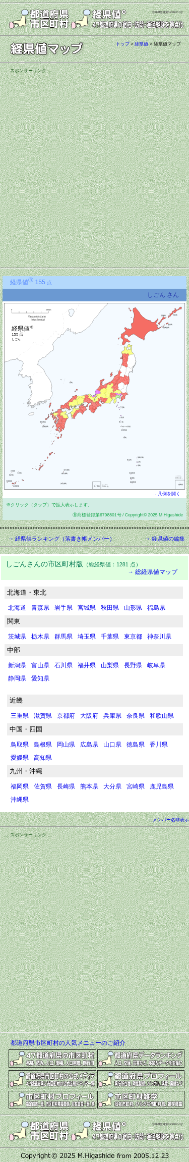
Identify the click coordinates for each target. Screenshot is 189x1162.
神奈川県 (159, 636)
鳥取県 (20, 745)
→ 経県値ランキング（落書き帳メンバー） (61, 539)
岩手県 (63, 608)
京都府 (66, 716)
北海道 (17, 608)
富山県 (40, 665)
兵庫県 (112, 716)
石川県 (63, 665)
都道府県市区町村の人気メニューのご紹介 (68, 1043)
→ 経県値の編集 (165, 539)
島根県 (43, 745)
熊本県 (89, 786)
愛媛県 (20, 758)
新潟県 (17, 665)
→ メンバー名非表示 (168, 819)
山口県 (112, 745)
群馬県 (63, 636)
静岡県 (17, 678)
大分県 (112, 786)
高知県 (43, 758)
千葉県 (110, 636)
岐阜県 (156, 665)
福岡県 (20, 786)
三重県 (20, 716)
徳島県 (136, 745)
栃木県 (40, 636)
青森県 (40, 608)
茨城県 (17, 636)
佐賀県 (43, 786)
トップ (123, 43)
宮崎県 (136, 786)
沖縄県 (20, 800)
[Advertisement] (94, 168)
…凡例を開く (166, 493)
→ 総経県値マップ (152, 572)
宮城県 (87, 608)
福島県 (156, 608)
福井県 (87, 665)
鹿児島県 (162, 786)
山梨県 (110, 665)
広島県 (89, 745)
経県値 (141, 43)
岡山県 (66, 745)
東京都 (133, 636)
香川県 (159, 745)
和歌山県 (162, 716)
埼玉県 (87, 636)
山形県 (133, 608)
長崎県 (66, 786)
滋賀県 (43, 716)
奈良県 (136, 716)
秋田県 (110, 608)
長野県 (133, 665)
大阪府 (89, 716)
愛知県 (40, 678)
